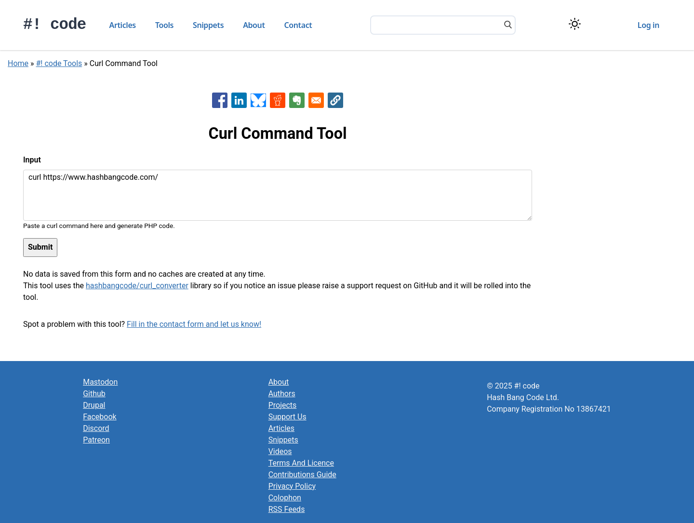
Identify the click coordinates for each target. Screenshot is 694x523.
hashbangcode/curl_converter (137, 285)
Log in (648, 25)
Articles (122, 25)
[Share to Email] (316, 100)
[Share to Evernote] (297, 100)
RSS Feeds (286, 509)
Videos (280, 451)
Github (94, 393)
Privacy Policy (292, 486)
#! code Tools (59, 63)
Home (18, 63)
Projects (282, 405)
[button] (335, 100)
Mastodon (100, 382)
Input (32, 159)
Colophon (284, 497)
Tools (164, 25)
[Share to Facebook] (219, 100)
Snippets (208, 25)
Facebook (99, 416)
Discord (96, 428)
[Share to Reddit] (277, 100)
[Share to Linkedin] (239, 100)
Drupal (94, 405)
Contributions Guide (302, 474)
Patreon (96, 439)
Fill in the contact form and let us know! (194, 324)
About (254, 25)
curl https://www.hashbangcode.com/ (277, 195)
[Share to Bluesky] (258, 100)
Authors (281, 393)
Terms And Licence (301, 463)
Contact (298, 25)
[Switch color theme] (575, 23)
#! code (54, 25)
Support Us (287, 416)
